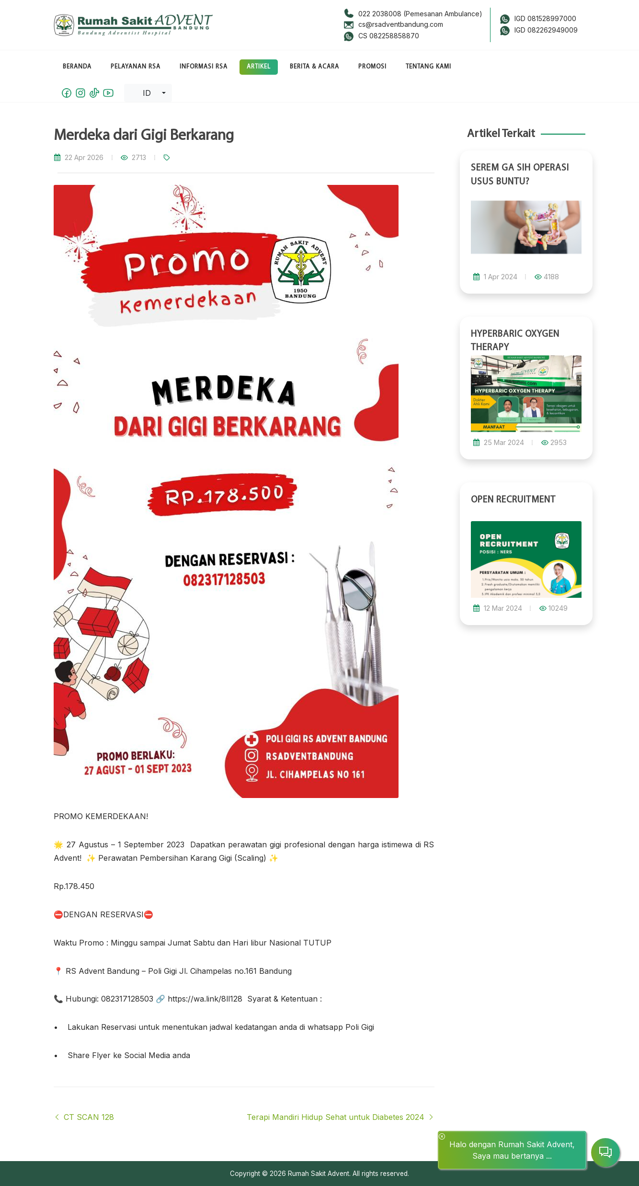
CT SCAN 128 (84, 1117)
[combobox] (148, 93)
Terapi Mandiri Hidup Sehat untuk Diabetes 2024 (340, 1117)
